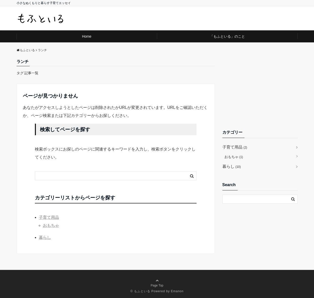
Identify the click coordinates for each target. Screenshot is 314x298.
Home (86, 36)
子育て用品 (49, 217)
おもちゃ (51, 225)
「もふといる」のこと (227, 36)
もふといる (142, 291)
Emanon (177, 291)
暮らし (45, 237)
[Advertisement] (260, 89)
